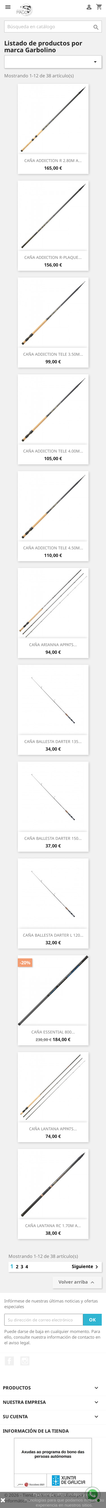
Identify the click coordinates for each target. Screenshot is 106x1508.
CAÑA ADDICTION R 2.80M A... (53, 160)
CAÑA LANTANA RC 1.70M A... (53, 1225)
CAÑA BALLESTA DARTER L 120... (53, 935)
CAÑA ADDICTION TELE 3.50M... (53, 354)
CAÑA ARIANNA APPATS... (53, 644)
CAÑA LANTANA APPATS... (53, 1128)
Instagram (24, 1360)
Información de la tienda (36, 1431)
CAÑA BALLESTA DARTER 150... (53, 838)
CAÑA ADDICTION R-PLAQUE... (53, 257)
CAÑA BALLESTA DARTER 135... (53, 741)
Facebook (9, 1360)
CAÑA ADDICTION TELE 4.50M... (53, 547)
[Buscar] (53, 26)
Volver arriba (77, 1282)
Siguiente (86, 1267)
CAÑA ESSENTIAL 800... (53, 1032)
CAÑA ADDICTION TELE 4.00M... (53, 451)
